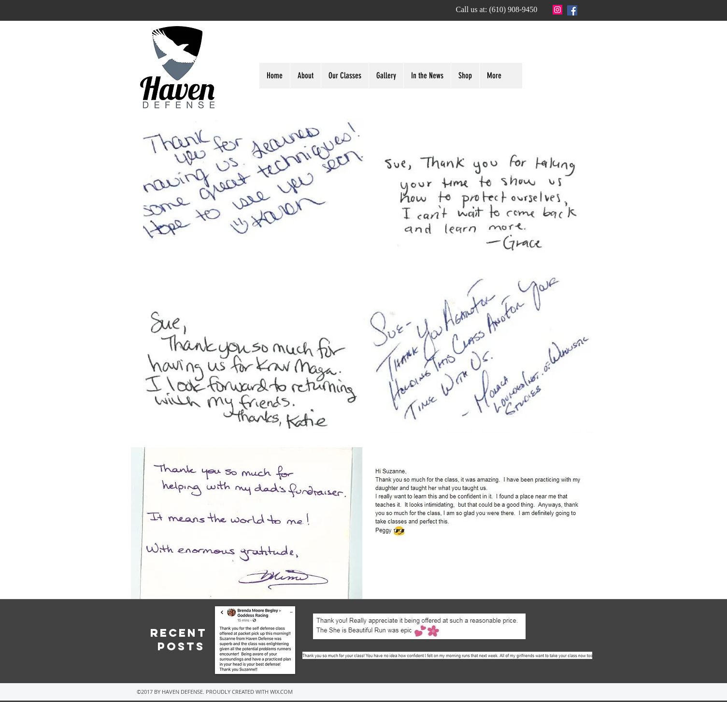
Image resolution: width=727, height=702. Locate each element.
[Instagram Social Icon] (557, 10)
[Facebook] (572, 10)
